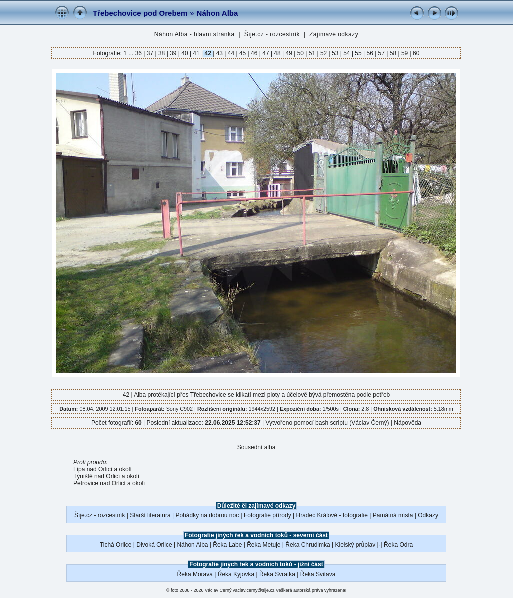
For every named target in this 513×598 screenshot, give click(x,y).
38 (162, 53)
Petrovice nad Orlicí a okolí (109, 483)
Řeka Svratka (278, 574)
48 (277, 53)
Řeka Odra (398, 544)
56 (370, 53)
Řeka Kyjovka (236, 574)
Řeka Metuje (263, 544)
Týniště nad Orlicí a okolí (107, 476)
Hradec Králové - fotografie (332, 515)
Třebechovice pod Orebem (140, 13)
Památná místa (393, 515)
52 (324, 53)
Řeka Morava (195, 574)
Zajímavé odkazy (334, 34)
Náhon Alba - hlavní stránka (194, 34)
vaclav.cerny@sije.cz (254, 590)
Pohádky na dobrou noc (207, 515)
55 (359, 53)
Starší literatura (150, 515)
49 (289, 53)
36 (140, 53)
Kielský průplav (355, 544)
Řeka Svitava (318, 574)
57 (381, 53)
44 (231, 53)
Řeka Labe (227, 544)
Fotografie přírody (268, 515)
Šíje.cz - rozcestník (272, 34)
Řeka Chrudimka (308, 544)
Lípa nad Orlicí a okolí (103, 469)
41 (197, 53)
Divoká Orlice (154, 544)
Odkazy (428, 515)
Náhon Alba (217, 13)
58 (393, 53)
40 (185, 53)
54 (347, 53)
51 (312, 53)
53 (335, 53)
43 (219, 53)
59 (405, 53)
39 (173, 53)
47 (266, 53)
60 (416, 53)
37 (150, 53)
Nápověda (408, 422)
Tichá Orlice (116, 544)
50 (301, 53)
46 (255, 53)
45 (243, 53)
